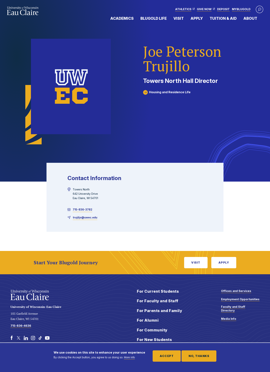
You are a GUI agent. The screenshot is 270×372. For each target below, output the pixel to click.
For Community (152, 330)
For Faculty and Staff (157, 301)
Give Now (204, 9)
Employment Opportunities (240, 299)
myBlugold (241, 9)
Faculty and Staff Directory (233, 308)
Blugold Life (153, 18)
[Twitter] (18, 338)
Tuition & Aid (223, 18)
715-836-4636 (20, 325)
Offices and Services (236, 291)
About (250, 18)
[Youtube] (47, 338)
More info (129, 357)
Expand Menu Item (135, 18)
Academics (122, 18)
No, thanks (199, 356)
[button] (259, 9)
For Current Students (158, 291)
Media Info (228, 318)
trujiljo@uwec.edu (85, 217)
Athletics (183, 9)
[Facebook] (11, 338)
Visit (178, 18)
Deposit (223, 9)
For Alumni (148, 320)
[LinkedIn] (25, 338)
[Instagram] (33, 338)
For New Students (154, 339)
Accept (167, 356)
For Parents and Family (159, 310)
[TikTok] (40, 338)
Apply (196, 18)
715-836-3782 (82, 209)
